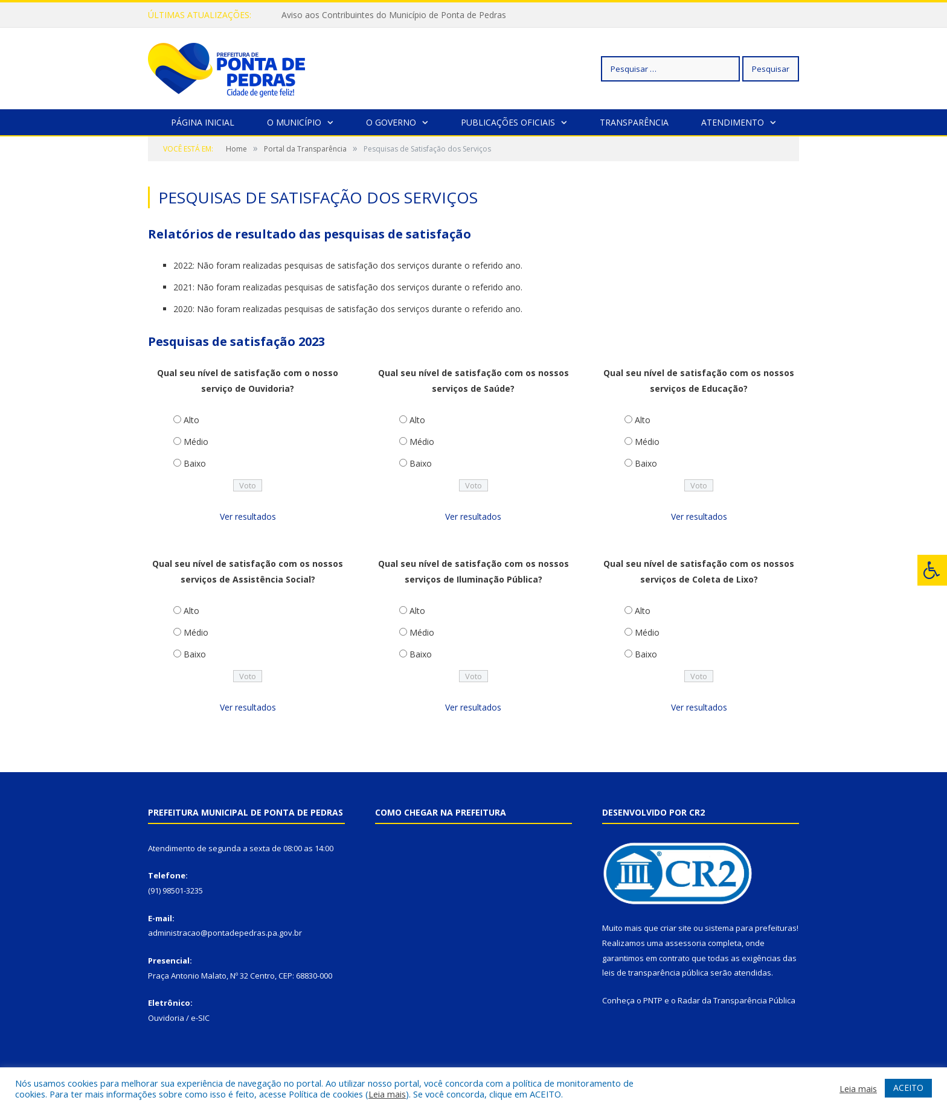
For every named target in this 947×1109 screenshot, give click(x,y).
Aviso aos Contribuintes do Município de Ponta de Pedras (393, 15)
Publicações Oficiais (508, 122)
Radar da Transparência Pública (736, 1000)
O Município (294, 122)
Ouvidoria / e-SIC (179, 1017)
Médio (196, 441)
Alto (191, 420)
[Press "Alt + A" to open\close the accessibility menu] (932, 570)
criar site (676, 927)
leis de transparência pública (655, 972)
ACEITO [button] (908, 1087)
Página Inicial (202, 122)
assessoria (685, 943)
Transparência (634, 122)
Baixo (195, 463)
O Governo (391, 122)
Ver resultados (248, 516)
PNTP (653, 1000)
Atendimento (732, 122)
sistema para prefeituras (751, 927)
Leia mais (387, 1094)
